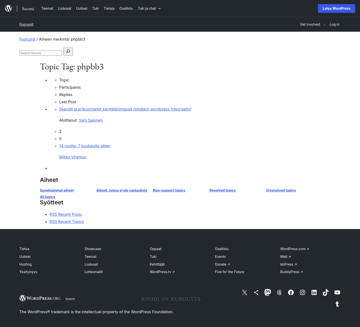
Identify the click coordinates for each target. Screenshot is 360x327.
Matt (285, 256)
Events (220, 256)
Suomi (70, 299)
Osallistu (222, 249)
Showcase (93, 249)
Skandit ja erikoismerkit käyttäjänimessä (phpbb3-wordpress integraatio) (125, 109)
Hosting (25, 264)
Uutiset (25, 256)
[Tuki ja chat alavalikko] (149, 8)
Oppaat (155, 249)
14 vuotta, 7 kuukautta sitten (84, 145)
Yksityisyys (28, 272)
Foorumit (26, 24)
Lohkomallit (94, 272)
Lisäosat (91, 264)
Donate (222, 264)
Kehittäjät (157, 264)
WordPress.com (294, 249)
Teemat (90, 256)
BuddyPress (291, 272)
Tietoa (24, 249)
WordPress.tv (162, 272)
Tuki (153, 256)
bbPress (288, 264)
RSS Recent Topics (67, 221)
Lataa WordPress (337, 8)
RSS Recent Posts (66, 214)
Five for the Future (229, 272)
